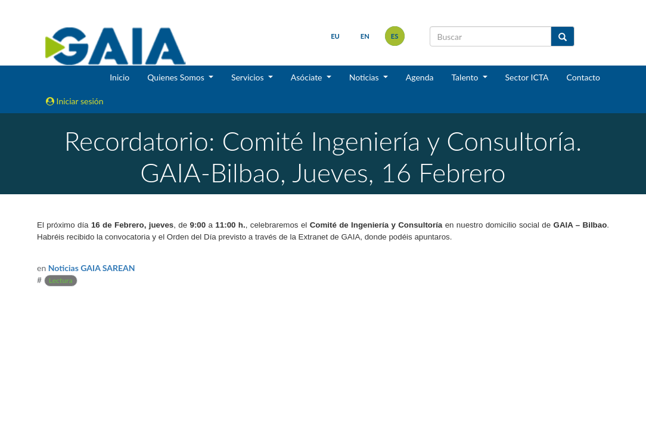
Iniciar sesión (75, 101)
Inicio (119, 77)
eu (335, 36)
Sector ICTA (527, 77)
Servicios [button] (248, 77)
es (395, 36)
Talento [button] (465, 77)
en (365, 36)
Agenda (420, 77)
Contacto (583, 77)
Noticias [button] (365, 77)
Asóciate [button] (307, 77)
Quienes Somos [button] (176, 77)
